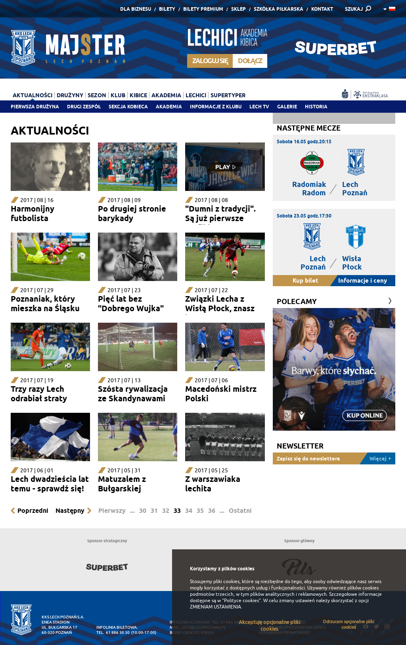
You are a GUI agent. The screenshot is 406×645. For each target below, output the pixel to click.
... (132, 510)
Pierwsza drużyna (35, 107)
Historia (316, 107)
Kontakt (322, 9)
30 (142, 510)
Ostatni (240, 510)
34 (188, 510)
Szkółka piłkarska (278, 9)
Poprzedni (32, 510)
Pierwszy (112, 510)
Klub (118, 95)
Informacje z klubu (215, 107)
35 (200, 510)
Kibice (138, 95)
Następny (70, 510)
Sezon (97, 95)
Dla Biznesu (135, 9)
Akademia (169, 107)
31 (154, 510)
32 (165, 510)
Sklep (238, 9)
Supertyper (228, 95)
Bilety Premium (203, 9)
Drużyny (70, 95)
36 (211, 510)
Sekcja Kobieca (128, 107)
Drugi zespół (84, 107)
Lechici (196, 95)
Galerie (287, 107)
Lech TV (259, 107)
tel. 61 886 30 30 (113, 632)
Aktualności (32, 95)
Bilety (167, 9)
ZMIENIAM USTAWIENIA (215, 607)
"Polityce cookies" (241, 600)
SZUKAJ (354, 9)
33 (177, 510)
